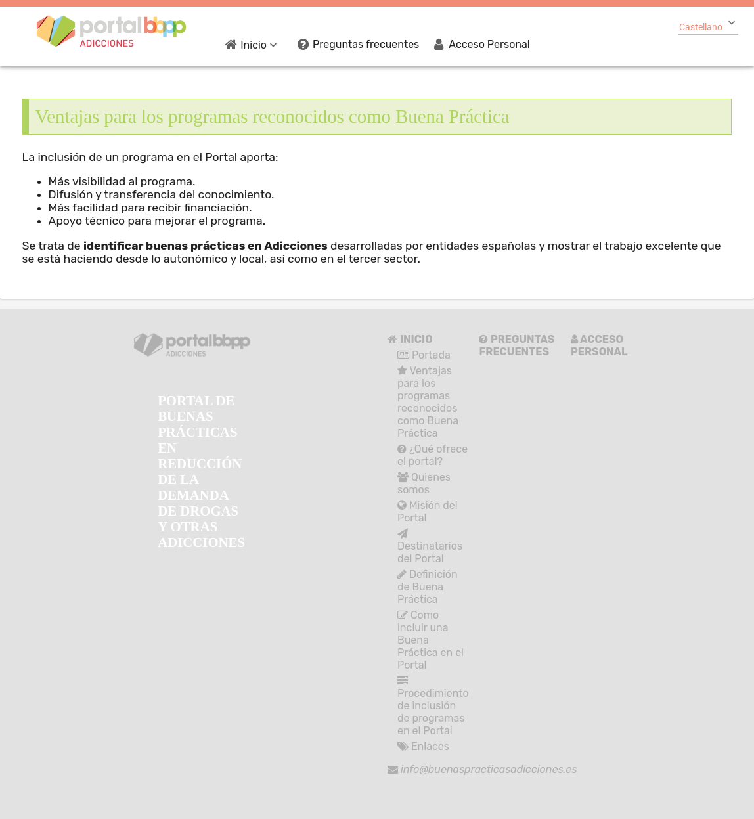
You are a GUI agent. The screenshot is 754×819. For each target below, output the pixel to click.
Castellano (700, 27)
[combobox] (708, 25)
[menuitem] (253, 44)
